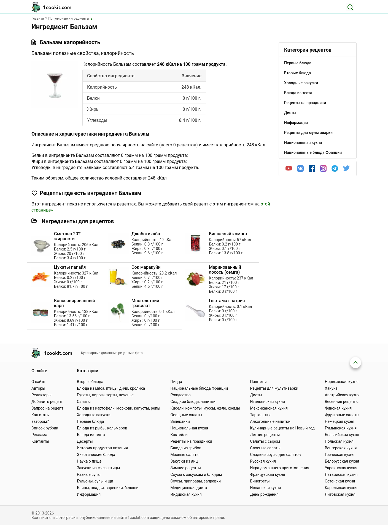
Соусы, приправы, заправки (195, 481)
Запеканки (180, 421)
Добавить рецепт (47, 401)
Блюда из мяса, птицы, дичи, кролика (111, 388)
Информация (89, 494)
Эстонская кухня (340, 481)
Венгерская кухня (341, 448)
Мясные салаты (184, 454)
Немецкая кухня (339, 421)
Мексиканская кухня (269, 408)
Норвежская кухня (342, 381)
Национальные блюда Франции (199, 388)
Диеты (256, 395)
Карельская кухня (341, 488)
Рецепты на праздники (191, 441)
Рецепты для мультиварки (274, 388)
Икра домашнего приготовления (279, 468)
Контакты (40, 441)
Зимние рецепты (185, 468)
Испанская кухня (265, 488)
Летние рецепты (265, 434)
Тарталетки (260, 415)
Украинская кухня (341, 468)
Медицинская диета (188, 488)
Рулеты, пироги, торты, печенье (105, 395)
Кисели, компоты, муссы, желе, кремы (205, 408)
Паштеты (258, 381)
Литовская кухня (340, 494)
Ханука (331, 388)
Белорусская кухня (342, 461)
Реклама (39, 434)
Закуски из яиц (184, 461)
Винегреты (260, 481)
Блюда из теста (91, 434)
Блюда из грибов (185, 448)
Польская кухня (339, 441)
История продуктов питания (102, 448)
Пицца (176, 381)
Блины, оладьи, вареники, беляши (107, 488)
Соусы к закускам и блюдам (196, 474)
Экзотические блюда (96, 454)
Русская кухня (263, 461)
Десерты (85, 441)
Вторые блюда (90, 381)
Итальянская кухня (267, 401)
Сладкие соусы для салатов (275, 454)
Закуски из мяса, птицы (98, 468)
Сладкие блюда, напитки (192, 401)
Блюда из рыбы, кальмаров (102, 428)
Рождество (180, 395)
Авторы (38, 388)
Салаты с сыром (265, 441)
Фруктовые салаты (342, 415)
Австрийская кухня (342, 395)
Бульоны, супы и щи (95, 481)
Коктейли (178, 434)
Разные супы (89, 474)
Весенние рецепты (342, 401)
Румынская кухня (341, 428)
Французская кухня (267, 474)
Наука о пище (89, 461)
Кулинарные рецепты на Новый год (282, 428)
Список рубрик (44, 428)
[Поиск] (350, 7)
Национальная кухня (189, 428)
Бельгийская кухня (342, 434)
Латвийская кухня (341, 474)
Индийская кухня (185, 494)
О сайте (38, 381)
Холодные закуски (94, 415)
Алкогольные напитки (270, 421)
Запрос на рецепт (47, 408)
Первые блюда (90, 421)
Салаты (84, 401)
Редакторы (41, 395)
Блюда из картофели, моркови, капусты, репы (118, 408)
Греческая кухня (339, 454)
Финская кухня (338, 408)
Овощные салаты (186, 415)
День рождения (264, 494)
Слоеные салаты (265, 448)
